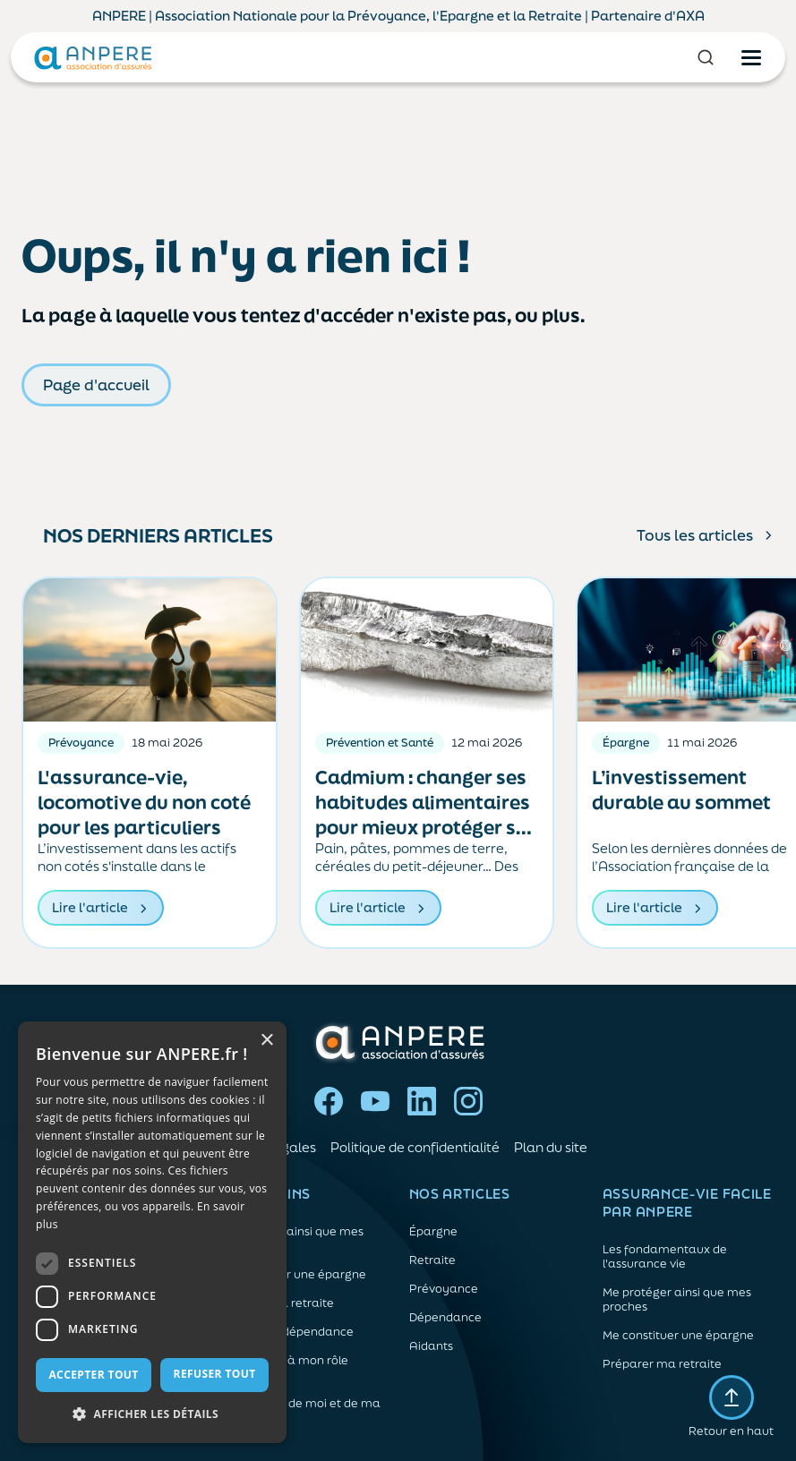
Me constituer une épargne (290, 1275)
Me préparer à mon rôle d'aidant (281, 1368)
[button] (152, 1414)
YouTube (375, 1101)
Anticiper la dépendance (284, 1332)
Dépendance (445, 1318)
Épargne (433, 1232)
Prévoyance (443, 1289)
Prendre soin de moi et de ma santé (298, 1411)
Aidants (431, 1346)
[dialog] (152, 1232)
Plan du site (550, 1147)
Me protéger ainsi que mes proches (289, 1239)
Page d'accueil (96, 384)
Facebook (328, 1101)
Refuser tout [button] (215, 1373)
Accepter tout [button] (93, 1374)
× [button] (266, 1040)
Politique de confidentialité (415, 1147)
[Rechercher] (705, 57)
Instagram (468, 1101)
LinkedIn (421, 1101)
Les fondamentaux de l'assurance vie (665, 1257)
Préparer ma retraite (274, 1303)
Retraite (432, 1260)
